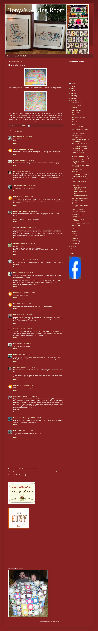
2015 (72, 88)
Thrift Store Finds (77, 169)
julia (14, 303)
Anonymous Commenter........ (80, 146)
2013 (72, 91)
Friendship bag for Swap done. (80, 223)
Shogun (15, 196)
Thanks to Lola (76, 216)
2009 (72, 100)
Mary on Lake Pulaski (19, 418)
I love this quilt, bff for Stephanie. (78, 162)
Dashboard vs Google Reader (80, 198)
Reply (15, 143)
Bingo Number (76, 171)
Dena (14, 314)
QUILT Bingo (75, 203)
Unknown (16, 292)
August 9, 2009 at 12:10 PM (25, 430)
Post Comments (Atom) (22, 475)
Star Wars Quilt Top (77, 200)
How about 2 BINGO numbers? (80, 174)
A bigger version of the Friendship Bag (78, 219)
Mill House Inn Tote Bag (78, 117)
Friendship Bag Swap (78, 225)
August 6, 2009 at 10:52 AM (27, 243)
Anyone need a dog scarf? (79, 143)
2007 (72, 248)
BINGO (74, 119)
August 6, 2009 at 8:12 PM (27, 385)
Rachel (15, 272)
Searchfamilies (17, 396)
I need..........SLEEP (77, 209)
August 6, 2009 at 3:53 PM (24, 314)
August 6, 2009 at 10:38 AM (28, 227)
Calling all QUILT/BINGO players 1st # (79, 188)
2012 (72, 93)
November (75, 105)
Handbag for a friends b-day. (80, 195)
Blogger (56, 621)
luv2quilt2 (16, 160)
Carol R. (15, 149)
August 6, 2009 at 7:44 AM (26, 149)
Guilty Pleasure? (76, 122)
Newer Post (12, 472)
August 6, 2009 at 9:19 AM (26, 196)
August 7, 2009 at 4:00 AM (30, 396)
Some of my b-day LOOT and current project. (80, 130)
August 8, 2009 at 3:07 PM (34, 418)
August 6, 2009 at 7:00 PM (28, 367)
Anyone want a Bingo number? (80, 159)
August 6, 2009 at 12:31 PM (27, 292)
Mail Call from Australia (78, 212)
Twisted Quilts (17, 185)
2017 (72, 86)
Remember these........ (78, 214)
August (74, 112)
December (75, 103)
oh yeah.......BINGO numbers (80, 127)
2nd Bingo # (75, 185)
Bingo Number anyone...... (79, 133)
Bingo (73, 114)
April (73, 236)
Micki (14, 136)
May (73, 233)
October (74, 107)
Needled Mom (17, 211)
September (75, 110)
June (73, 231)
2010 (72, 98)
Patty (14, 329)
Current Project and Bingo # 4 (80, 176)
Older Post (59, 472)
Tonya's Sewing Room (36, 10)
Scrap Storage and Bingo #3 (80, 179)
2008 (72, 246)
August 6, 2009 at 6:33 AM (24, 136)
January (74, 243)
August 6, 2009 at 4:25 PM (24, 329)
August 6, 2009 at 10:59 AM (30, 260)
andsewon (16, 243)
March (74, 238)
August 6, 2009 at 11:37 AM (25, 272)
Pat (14, 171)
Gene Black (16, 367)
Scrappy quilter (17, 260)
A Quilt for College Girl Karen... (80, 156)
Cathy (15, 430)
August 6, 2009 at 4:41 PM (24, 343)
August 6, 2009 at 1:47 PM (23, 303)
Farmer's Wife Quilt (20, 56)
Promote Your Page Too (75, 280)
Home (9, 56)
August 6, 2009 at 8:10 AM (29, 185)
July (73, 228)
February (75, 241)
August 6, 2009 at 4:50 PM (24, 354)
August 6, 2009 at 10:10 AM (29, 211)
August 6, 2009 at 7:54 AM (27, 160)
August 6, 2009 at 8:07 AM (23, 171)
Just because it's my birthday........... (77, 136)
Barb (14, 343)
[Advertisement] (34, 549)
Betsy (15, 354)
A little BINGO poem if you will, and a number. (80, 140)
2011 (72, 96)
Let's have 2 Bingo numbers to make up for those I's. (80, 149)
